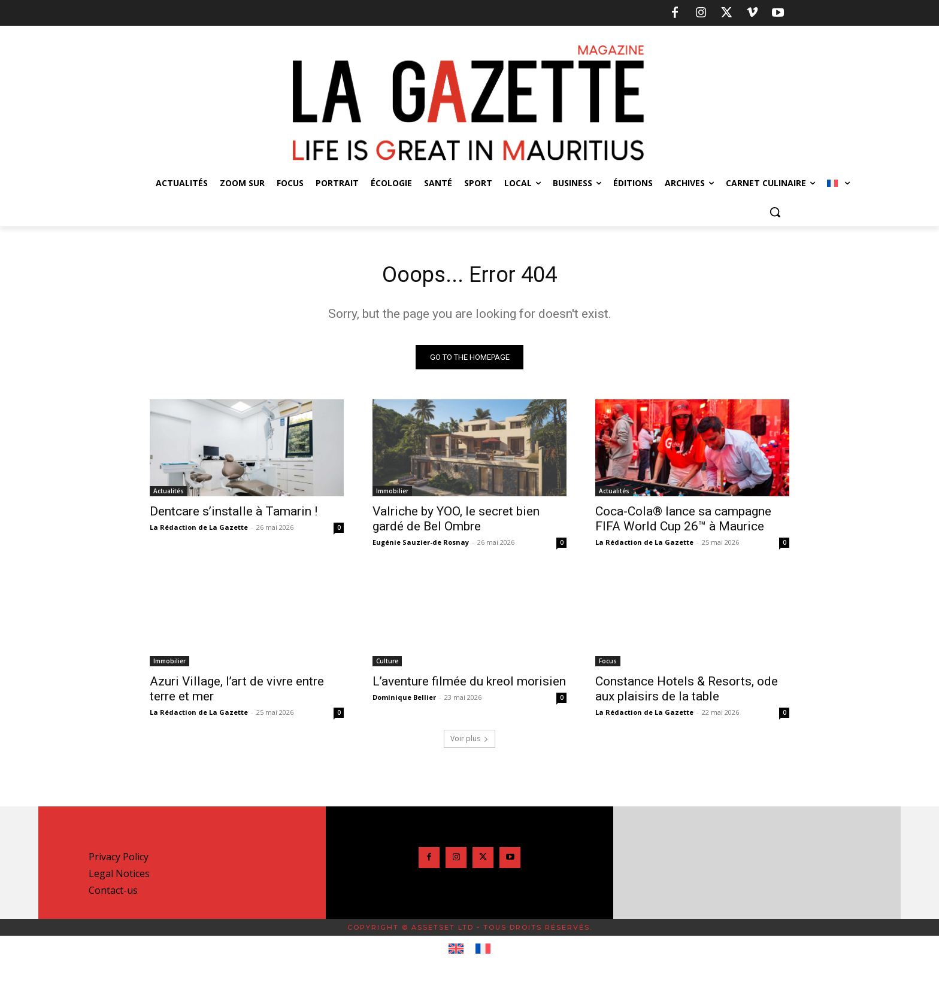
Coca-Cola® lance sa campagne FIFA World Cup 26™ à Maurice (683, 521)
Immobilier (392, 494)
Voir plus (469, 741)
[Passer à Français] (482, 951)
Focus (608, 664)
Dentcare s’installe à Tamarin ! (233, 514)
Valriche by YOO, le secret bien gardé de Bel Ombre (456, 521)
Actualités (168, 494)
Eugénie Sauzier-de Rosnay (420, 545)
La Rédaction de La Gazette (199, 530)
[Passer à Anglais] (456, 951)
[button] (775, 212)
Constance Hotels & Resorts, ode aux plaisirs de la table (686, 691)
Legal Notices (119, 876)
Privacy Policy (119, 859)
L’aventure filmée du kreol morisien (469, 684)
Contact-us (113, 893)
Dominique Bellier (404, 700)
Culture (387, 664)
